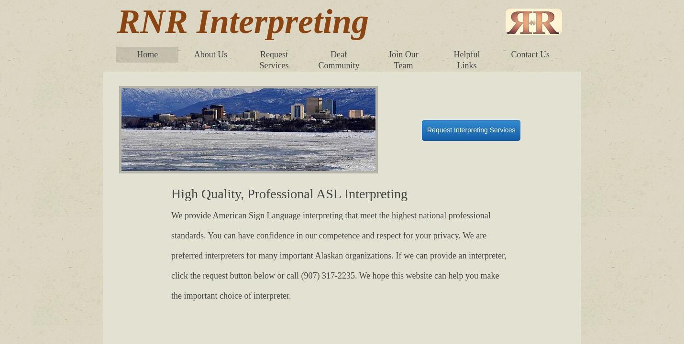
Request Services (274, 60)
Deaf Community (338, 60)
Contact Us (530, 54)
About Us (211, 54)
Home (147, 54)
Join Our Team (403, 60)
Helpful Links (467, 60)
